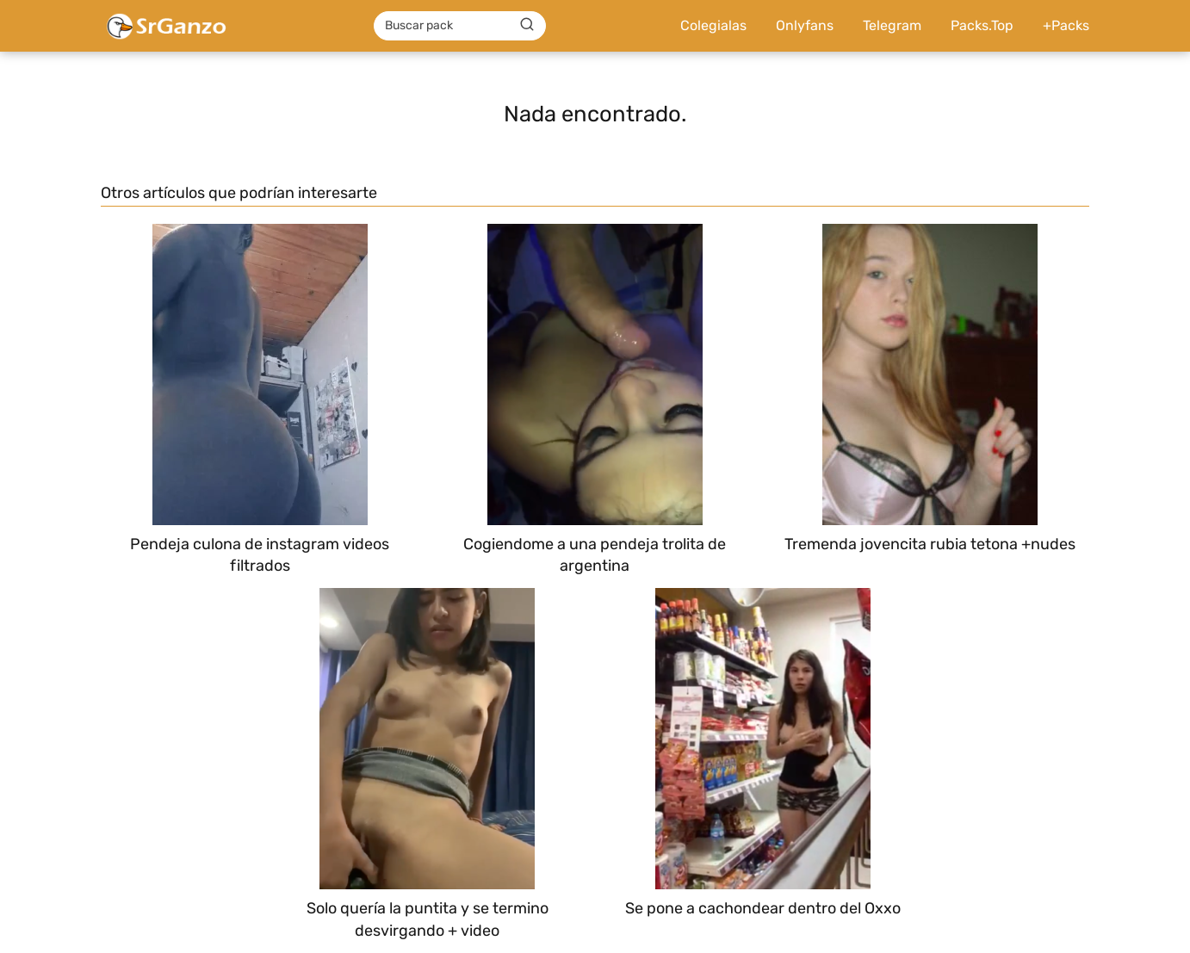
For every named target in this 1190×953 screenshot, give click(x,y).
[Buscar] (527, 25)
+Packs (1066, 25)
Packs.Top (982, 25)
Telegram (892, 25)
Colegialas (713, 25)
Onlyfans (805, 25)
